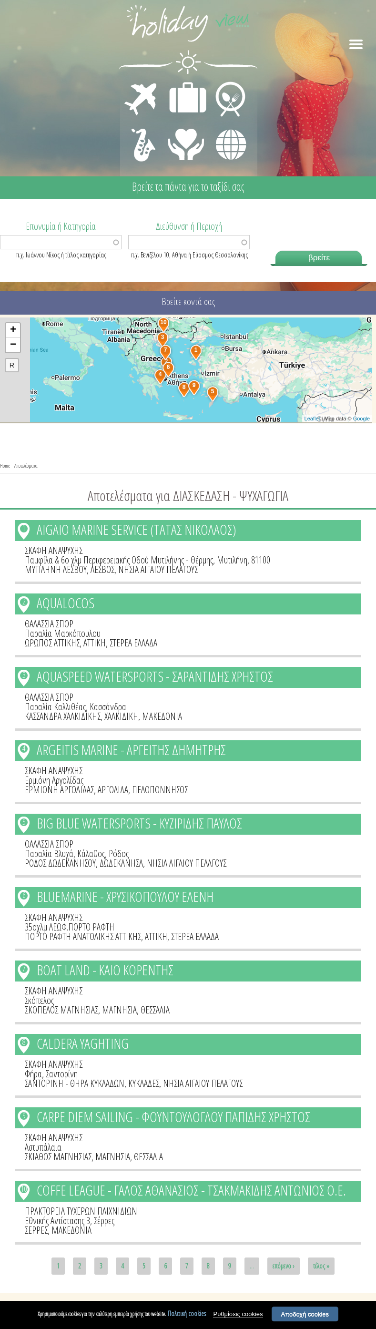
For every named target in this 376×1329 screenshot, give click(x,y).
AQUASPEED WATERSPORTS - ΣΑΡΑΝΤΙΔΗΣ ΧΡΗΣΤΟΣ (155, 676)
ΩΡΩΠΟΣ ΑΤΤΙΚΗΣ (52, 642)
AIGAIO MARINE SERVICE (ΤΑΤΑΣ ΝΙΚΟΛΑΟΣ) (136, 529)
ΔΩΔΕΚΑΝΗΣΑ (121, 863)
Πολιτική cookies (187, 1314)
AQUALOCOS (65, 602)
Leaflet (312, 418)
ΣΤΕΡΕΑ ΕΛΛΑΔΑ (133, 642)
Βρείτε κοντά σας (188, 301)
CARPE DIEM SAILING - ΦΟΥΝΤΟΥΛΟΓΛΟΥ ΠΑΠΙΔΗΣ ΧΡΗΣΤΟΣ (173, 1116)
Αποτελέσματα (26, 465)
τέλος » (321, 1265)
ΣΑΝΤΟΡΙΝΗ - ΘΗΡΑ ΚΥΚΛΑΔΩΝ (74, 1083)
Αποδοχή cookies (305, 1315)
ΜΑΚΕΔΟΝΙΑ (162, 716)
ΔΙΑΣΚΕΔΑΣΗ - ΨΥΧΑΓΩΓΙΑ (141, 134)
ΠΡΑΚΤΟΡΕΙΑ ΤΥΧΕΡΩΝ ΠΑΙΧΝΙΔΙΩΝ (81, 1211)
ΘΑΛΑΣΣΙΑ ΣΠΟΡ (49, 623)
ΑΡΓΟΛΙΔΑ (113, 789)
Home (5, 465)
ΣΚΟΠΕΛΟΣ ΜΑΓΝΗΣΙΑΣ (61, 1009)
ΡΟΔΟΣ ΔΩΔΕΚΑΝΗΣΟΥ (60, 863)
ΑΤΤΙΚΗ (94, 642)
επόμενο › (284, 1265)
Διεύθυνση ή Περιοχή (189, 225)
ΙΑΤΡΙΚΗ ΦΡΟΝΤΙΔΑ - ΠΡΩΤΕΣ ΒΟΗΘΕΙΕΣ (186, 140)
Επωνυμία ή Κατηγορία (61, 225)
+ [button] (13, 330)
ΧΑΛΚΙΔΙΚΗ (121, 716)
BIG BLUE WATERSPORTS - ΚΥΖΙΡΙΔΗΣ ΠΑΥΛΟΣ (139, 823)
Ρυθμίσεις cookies (238, 1315)
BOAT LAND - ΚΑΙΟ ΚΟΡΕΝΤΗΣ (105, 970)
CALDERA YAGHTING (83, 1043)
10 (24, 1189)
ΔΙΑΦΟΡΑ (226, 126)
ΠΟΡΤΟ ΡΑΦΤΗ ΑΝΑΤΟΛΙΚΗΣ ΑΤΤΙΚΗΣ (83, 936)
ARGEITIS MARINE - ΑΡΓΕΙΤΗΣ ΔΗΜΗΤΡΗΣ (131, 749)
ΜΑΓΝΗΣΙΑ (119, 1009)
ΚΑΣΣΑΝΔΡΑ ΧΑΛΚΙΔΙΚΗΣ (63, 716)
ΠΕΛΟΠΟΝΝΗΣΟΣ (160, 789)
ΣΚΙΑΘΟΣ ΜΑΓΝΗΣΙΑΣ (58, 1156)
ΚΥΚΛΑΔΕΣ (143, 1083)
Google (361, 418)
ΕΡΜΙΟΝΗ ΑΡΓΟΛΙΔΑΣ (59, 789)
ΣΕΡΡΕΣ (36, 1230)
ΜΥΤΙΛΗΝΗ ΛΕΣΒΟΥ (56, 569)
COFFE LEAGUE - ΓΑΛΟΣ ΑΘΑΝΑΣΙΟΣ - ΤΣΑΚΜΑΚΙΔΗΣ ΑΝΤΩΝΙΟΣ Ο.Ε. (191, 1190)
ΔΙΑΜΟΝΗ (182, 84)
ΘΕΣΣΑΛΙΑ (155, 1009)
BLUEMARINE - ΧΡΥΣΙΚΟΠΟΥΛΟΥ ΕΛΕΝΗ (125, 896)
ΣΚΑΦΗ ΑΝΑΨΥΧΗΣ (53, 550)
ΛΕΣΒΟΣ (102, 569)
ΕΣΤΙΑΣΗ (225, 84)
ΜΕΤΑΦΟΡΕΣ (141, 84)
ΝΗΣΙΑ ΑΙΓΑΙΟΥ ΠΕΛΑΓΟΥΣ (158, 569)
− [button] (13, 345)
